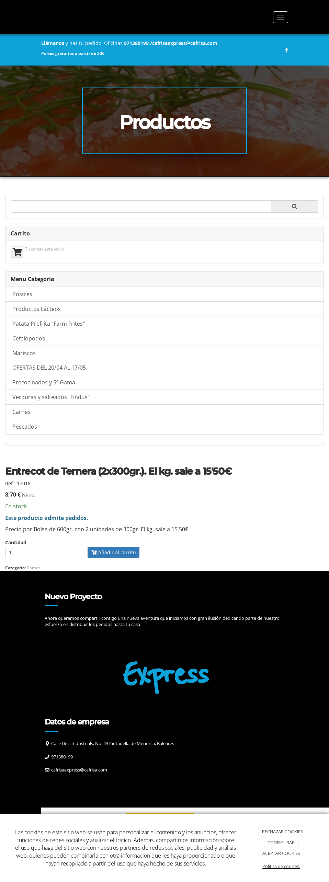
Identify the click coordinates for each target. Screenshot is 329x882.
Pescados (24, 426)
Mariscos (24, 353)
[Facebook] (52, 783)
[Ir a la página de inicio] (34, 17)
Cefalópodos (28, 338)
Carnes (21, 412)
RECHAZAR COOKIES (282, 831)
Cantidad (15, 542)
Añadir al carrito (113, 552)
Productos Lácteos (36, 309)
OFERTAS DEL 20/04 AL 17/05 (49, 367)
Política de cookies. (281, 866)
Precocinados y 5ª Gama (43, 382)
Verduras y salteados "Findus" (51, 397)
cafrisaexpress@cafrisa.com (184, 43)
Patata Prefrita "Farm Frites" (48, 323)
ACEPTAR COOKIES (281, 853)
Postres (22, 294)
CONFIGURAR (281, 842)
